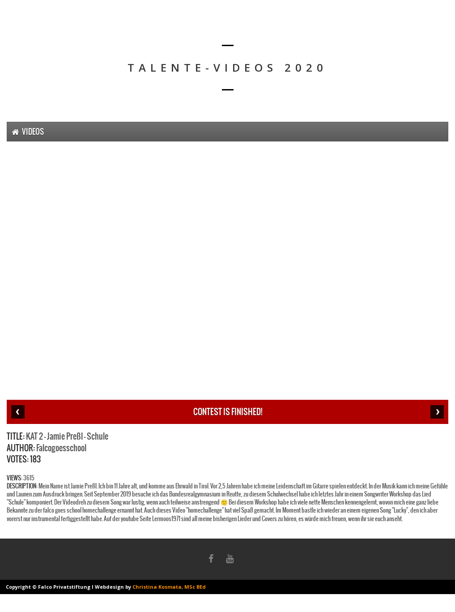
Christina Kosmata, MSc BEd (169, 586)
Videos (28, 131)
